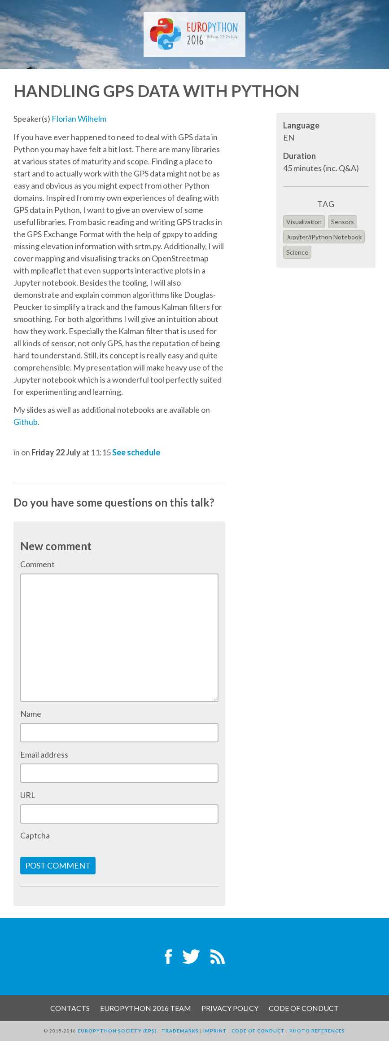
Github (25, 422)
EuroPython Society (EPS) (117, 1030)
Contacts (70, 1008)
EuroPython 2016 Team (145, 1008)
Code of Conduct (304, 1008)
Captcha (35, 835)
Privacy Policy (229, 1008)
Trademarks (180, 1030)
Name (30, 714)
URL (27, 795)
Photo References (317, 1030)
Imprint (215, 1030)
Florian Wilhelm (79, 119)
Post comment (58, 865)
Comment (37, 564)
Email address (44, 754)
